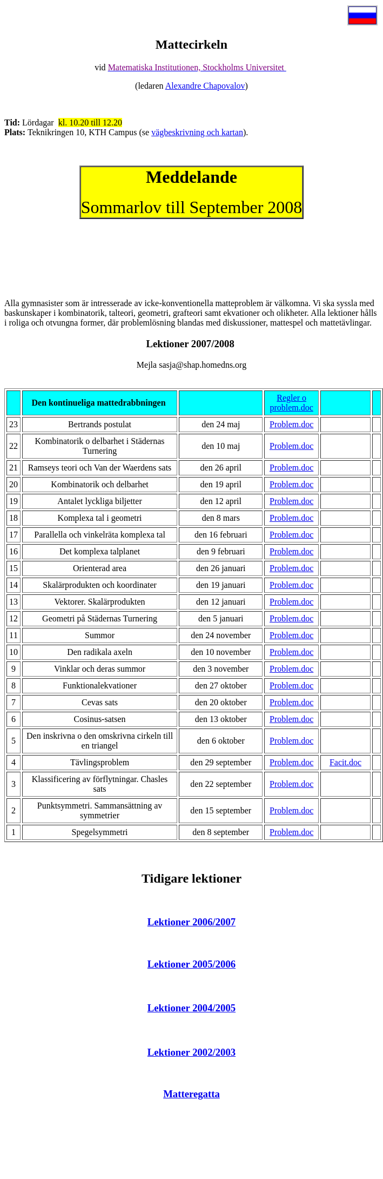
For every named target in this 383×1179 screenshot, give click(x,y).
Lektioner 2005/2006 (191, 964)
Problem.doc (291, 424)
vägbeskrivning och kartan (197, 132)
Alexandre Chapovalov (205, 85)
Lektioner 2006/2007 (191, 922)
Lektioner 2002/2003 (191, 1052)
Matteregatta (191, 1093)
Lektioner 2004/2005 (191, 1008)
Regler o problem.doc (291, 402)
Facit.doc (345, 762)
